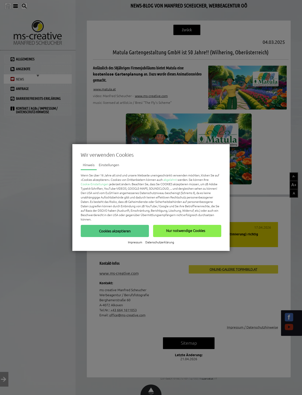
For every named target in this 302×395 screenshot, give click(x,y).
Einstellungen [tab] (109, 165)
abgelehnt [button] (170, 179)
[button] (115, 231)
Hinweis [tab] (89, 165)
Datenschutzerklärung (159, 242)
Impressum (135, 242)
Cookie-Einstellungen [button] (95, 184)
